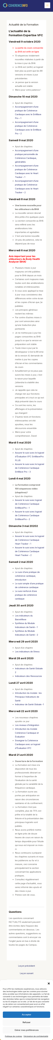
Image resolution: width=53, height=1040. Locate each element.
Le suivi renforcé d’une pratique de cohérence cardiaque (26, 595)
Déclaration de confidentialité (36, 1036)
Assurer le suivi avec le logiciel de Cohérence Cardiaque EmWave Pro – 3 (29, 468)
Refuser (27, 1022)
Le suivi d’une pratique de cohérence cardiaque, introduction (27, 576)
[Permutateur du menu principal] (47, 5)
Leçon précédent (26, 966)
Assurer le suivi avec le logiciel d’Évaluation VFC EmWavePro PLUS (29, 457)
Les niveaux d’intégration (27, 725)
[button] (48, 983)
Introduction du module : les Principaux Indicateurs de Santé (28, 697)
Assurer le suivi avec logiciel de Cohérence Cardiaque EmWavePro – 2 (28, 515)
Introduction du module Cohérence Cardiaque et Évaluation (27, 733)
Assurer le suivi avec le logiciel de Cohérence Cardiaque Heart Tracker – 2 (29, 551)
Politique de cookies (13, 1036)
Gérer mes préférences (27, 1030)
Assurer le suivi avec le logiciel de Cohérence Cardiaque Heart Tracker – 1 (29, 540)
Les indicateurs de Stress (27, 651)
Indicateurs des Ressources (28, 676)
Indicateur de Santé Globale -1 (29, 704)
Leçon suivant (26, 973)
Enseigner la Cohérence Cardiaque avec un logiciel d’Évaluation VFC (27, 744)
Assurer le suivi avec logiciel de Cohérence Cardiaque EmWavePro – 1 (28, 504)
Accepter (26, 1014)
